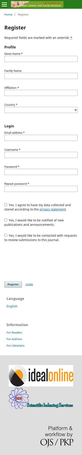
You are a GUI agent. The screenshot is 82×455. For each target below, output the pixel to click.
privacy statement (53, 209)
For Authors (14, 339)
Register (13, 284)
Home (8, 14)
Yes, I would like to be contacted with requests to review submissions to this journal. (40, 237)
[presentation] (37, 261)
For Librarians (15, 345)
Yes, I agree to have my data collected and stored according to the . (37, 207)
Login (29, 284)
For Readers (14, 332)
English (12, 306)
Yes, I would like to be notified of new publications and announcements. (34, 222)
